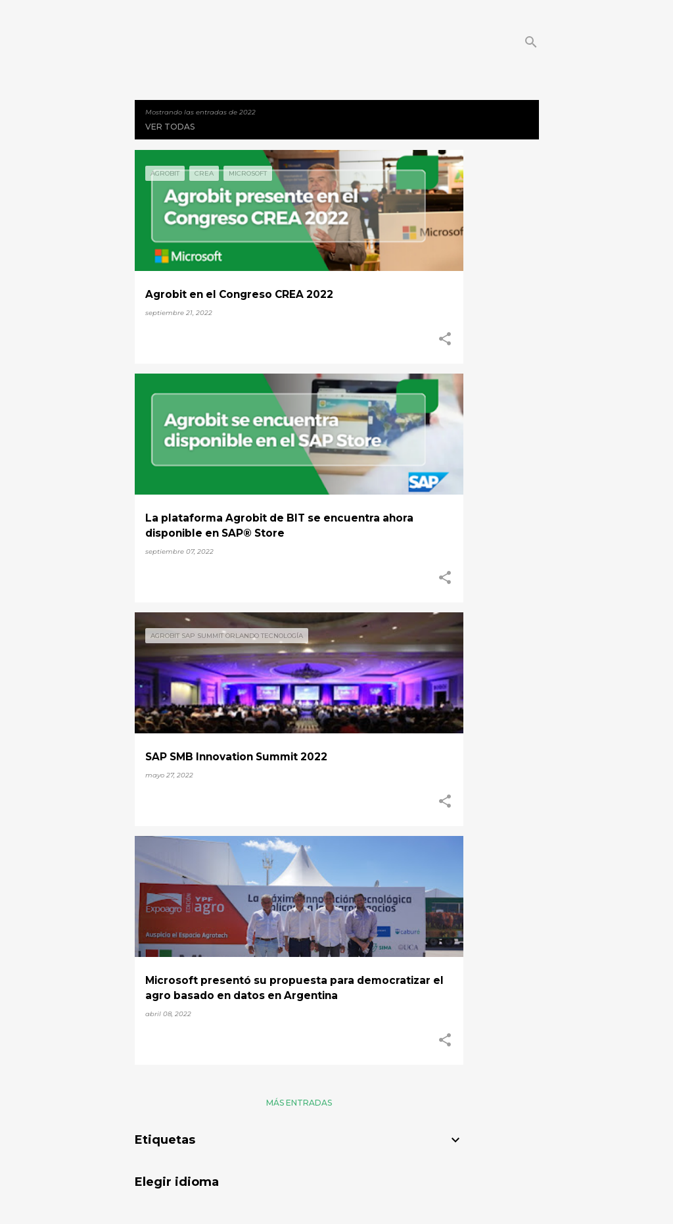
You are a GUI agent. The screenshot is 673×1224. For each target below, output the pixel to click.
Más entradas (299, 1103)
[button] (445, 339)
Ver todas (170, 127)
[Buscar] (531, 42)
